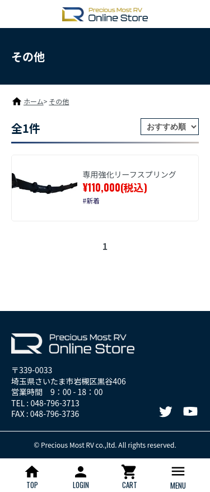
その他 (59, 101)
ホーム (34, 101)
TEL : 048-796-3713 (45, 403)
